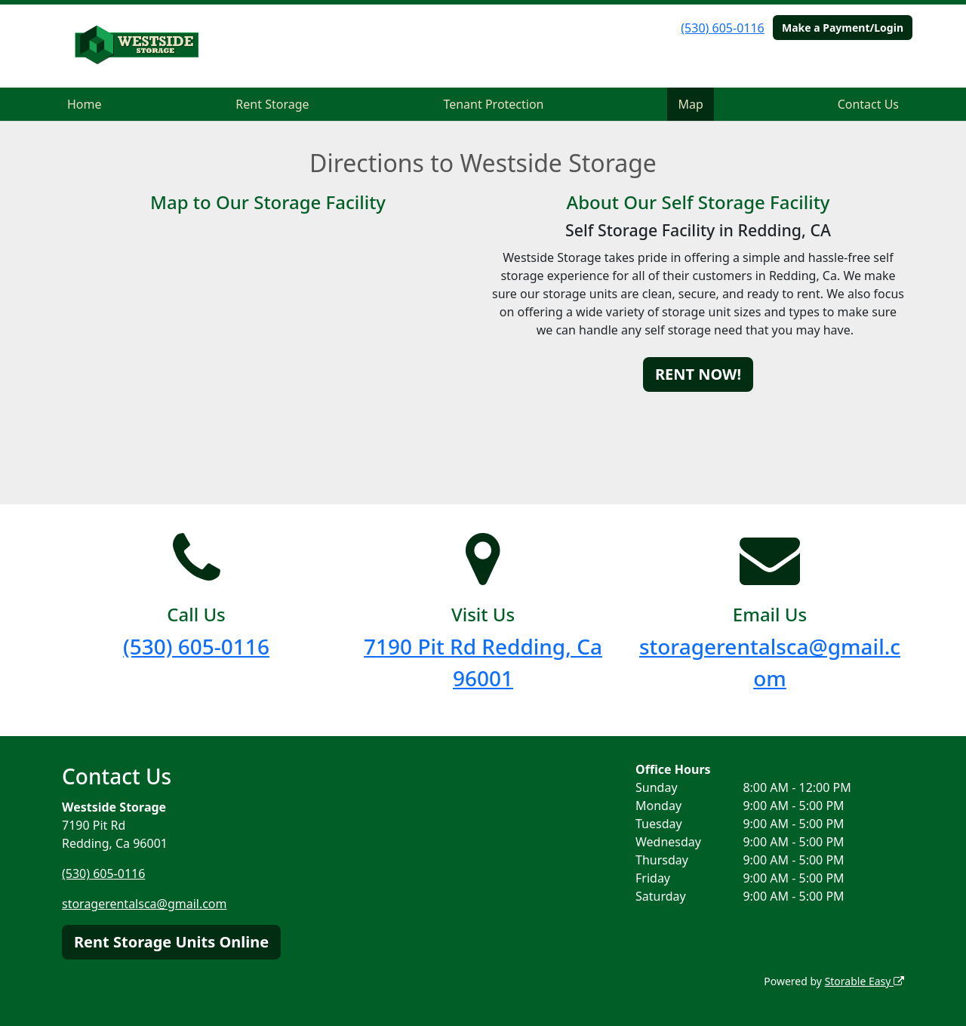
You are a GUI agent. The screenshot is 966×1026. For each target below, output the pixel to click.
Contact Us (868, 104)
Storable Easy (864, 981)
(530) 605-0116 (722, 28)
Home (84, 104)
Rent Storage (272, 104)
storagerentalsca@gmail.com (144, 903)
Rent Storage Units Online (171, 942)
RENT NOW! (698, 374)
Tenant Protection (493, 104)
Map (690, 104)
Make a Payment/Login (842, 27)
